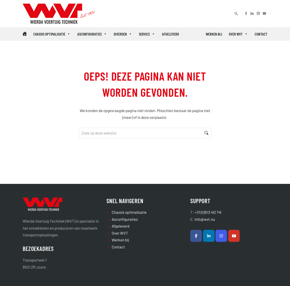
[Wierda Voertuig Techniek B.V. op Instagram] (221, 236)
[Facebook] (244, 13)
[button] (236, 13)
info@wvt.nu (205, 219)
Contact (261, 34)
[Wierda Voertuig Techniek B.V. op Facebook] (196, 236)
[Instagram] (258, 13)
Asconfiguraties (92, 34)
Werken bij (214, 34)
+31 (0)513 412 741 (208, 212)
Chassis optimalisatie (51, 34)
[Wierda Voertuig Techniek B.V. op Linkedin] (209, 236)
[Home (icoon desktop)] (24, 34)
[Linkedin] (252, 13)
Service (147, 34)
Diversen (123, 34)
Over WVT (238, 34)
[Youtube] (266, 13)
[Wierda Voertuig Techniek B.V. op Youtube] (234, 236)
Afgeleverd (170, 34)
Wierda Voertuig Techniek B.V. (46, 14)
